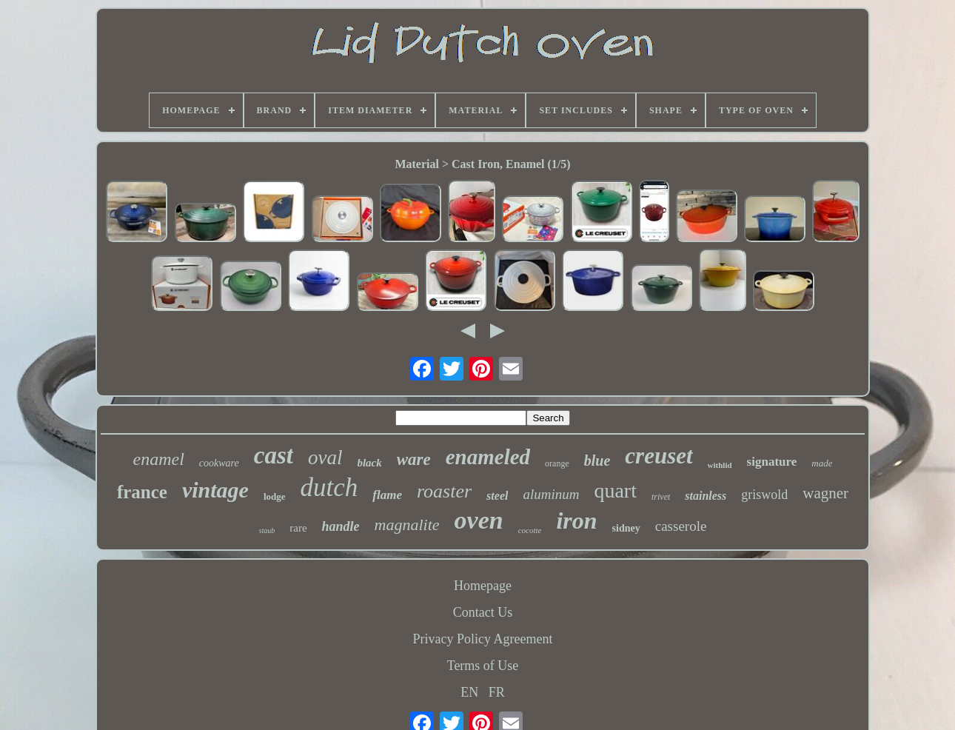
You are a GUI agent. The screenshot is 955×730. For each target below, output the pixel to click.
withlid (720, 465)
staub (267, 530)
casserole (681, 526)
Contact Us (483, 612)
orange (557, 463)
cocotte (530, 530)
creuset (658, 456)
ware (414, 459)
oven (479, 520)
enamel (158, 459)
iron (576, 520)
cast (273, 455)
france (142, 492)
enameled (488, 457)
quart (615, 490)
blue (597, 460)
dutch (329, 487)
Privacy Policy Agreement (483, 639)
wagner (825, 493)
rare (297, 528)
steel (497, 495)
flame (387, 495)
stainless (705, 495)
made (821, 463)
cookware (219, 463)
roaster (444, 491)
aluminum (551, 494)
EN (469, 692)
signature (772, 462)
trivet (660, 497)
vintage (215, 490)
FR (497, 692)
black (369, 463)
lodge (275, 496)
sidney (626, 528)
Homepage (483, 585)
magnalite (407, 524)
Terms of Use (483, 665)
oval (325, 457)
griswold (764, 494)
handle (341, 526)
